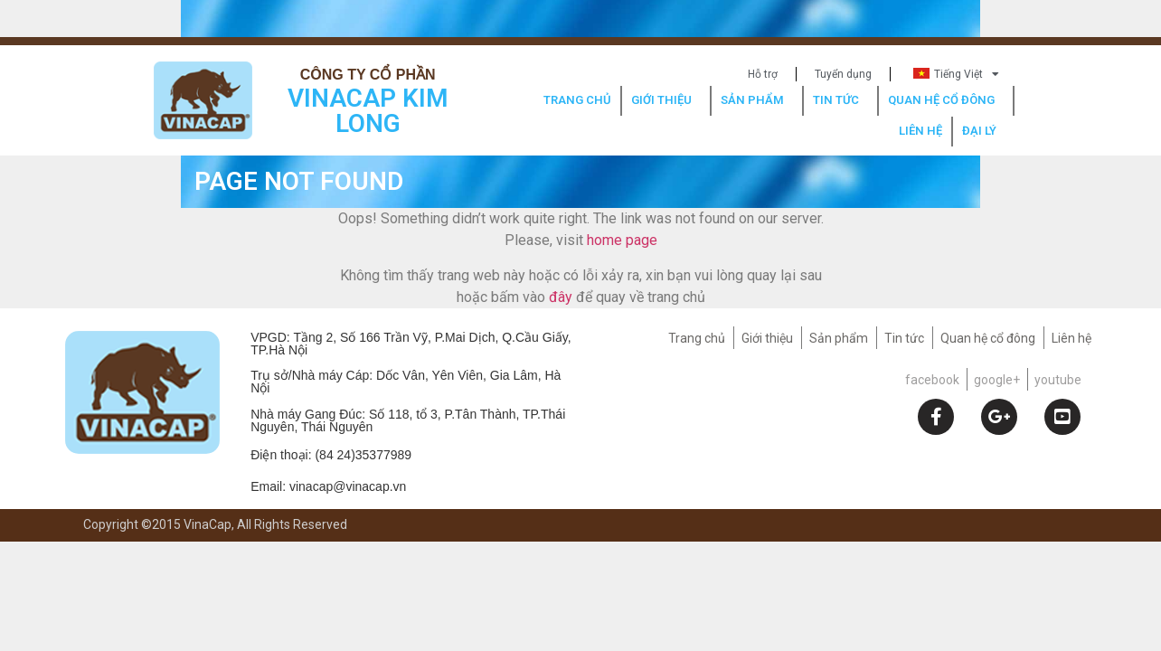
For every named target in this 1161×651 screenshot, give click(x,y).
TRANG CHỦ (577, 100)
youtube (1057, 380)
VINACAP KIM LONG (368, 110)
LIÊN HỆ (920, 130)
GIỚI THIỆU (666, 100)
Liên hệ (1071, 338)
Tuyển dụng (843, 74)
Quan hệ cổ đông (987, 338)
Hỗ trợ (763, 74)
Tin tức (904, 338)
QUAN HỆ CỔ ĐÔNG (946, 100)
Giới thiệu (767, 338)
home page (622, 240)
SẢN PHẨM (757, 100)
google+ (997, 380)
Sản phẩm (838, 338)
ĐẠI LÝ (983, 131)
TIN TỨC (840, 100)
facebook (932, 380)
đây (560, 297)
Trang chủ (696, 338)
